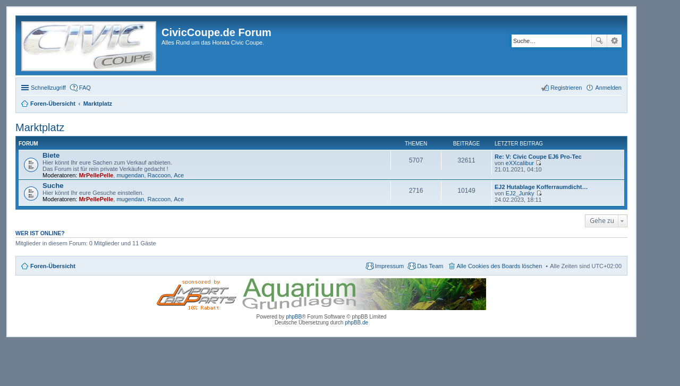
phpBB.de (356, 322)
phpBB (294, 317)
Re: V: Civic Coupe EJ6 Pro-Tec (538, 156)
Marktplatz (39, 127)
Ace (179, 175)
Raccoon (159, 175)
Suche (599, 41)
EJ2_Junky (520, 193)
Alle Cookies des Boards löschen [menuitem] (499, 266)
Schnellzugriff (48, 87)
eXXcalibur (520, 163)
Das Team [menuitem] (430, 266)
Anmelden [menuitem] (608, 87)
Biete (51, 155)
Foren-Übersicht (52, 266)
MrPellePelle (96, 175)
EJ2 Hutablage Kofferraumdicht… (541, 187)
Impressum (389, 266)
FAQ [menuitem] (85, 87)
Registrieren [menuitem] (566, 87)
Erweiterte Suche (614, 41)
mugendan (130, 175)
